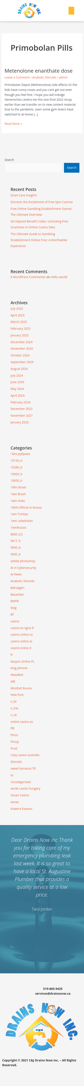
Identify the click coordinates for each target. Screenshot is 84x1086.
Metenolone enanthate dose (38, 70)
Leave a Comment (17, 77)
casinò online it (20, 648)
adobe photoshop (22, 561)
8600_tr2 (16, 534)
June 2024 (17, 382)
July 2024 (16, 375)
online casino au (21, 722)
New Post (17, 695)
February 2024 (20, 402)
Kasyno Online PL (22, 661)
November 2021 (21, 415)
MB (12, 681)
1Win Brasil (18, 487)
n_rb (13, 715)
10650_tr (16, 480)
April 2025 (17, 315)
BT (12, 614)
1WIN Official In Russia (26, 507)
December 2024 (21, 342)
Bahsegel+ (17, 588)
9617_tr (15, 541)
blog (13, 608)
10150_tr (16, 460)
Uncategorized (20, 782)
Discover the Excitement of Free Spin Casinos (41, 202)
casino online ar (21, 641)
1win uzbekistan (21, 521)
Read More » (13, 123)
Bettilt (14, 601)
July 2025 (16, 308)
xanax (14, 802)
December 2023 (21, 409)
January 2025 (19, 335)
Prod (13, 748)
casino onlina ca (21, 634)
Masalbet (16, 675)
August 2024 (19, 369)
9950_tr (15, 547)
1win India (17, 501)
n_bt (13, 701)
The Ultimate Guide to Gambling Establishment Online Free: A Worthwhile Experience (38, 240)
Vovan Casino (19, 795)
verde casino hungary (25, 788)
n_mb (14, 708)
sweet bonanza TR (22, 768)
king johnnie (18, 668)
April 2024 (17, 395)
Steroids (16, 762)
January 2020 (19, 422)
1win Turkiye (19, 514)
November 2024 (21, 348)
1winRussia (18, 527)
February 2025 (20, 328)
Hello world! (59, 277)
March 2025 (18, 322)
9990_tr (15, 554)
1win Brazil (17, 494)
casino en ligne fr (22, 628)
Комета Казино (21, 809)
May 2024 (17, 389)
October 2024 (19, 355)
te (11, 775)
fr (11, 655)
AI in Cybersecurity (23, 568)
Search (9, 160)
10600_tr (16, 474)
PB (12, 728)
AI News (16, 574)
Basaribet (17, 594)
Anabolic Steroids (44, 77)
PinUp (14, 742)
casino (14, 621)
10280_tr (16, 467)
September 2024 (21, 362)
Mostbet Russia (21, 688)
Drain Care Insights (23, 195)
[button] (71, 11)
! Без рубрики (20, 454)
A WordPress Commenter (27, 277)
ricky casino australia (24, 755)
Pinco (14, 735)
